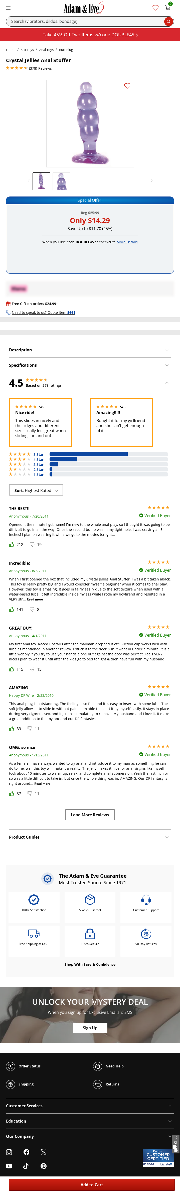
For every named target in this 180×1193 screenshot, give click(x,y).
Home (10, 49)
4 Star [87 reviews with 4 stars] (39, 459)
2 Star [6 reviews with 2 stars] (39, 469)
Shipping (20, 1084)
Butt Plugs (66, 49)
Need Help (108, 1066)
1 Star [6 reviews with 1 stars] (39, 474)
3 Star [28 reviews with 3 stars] (39, 464)
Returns (106, 1084)
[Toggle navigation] (8, 8)
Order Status (23, 1066)
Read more (35, 599)
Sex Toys (27, 49)
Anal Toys (46, 49)
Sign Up (90, 1028)
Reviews (45, 68)
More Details (127, 242)
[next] (150, 180)
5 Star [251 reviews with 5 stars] (39, 454)
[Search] (90, 21)
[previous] (30, 180)
